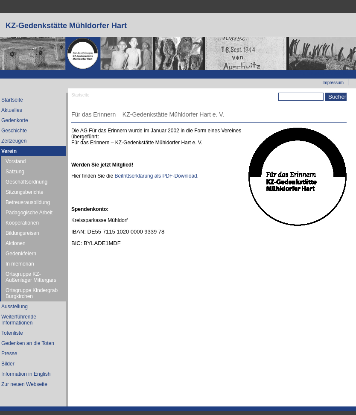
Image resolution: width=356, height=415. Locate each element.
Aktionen (16, 243)
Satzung (15, 172)
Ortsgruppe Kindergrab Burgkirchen (32, 293)
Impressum (333, 82)
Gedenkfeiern (21, 254)
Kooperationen (22, 223)
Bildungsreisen (22, 233)
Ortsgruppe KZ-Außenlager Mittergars (31, 277)
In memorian (20, 264)
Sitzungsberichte (25, 192)
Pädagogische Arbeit (29, 213)
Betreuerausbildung (28, 202)
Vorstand (16, 161)
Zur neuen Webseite (324, 73)
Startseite (80, 95)
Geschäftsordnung (26, 182)
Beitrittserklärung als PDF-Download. (156, 176)
